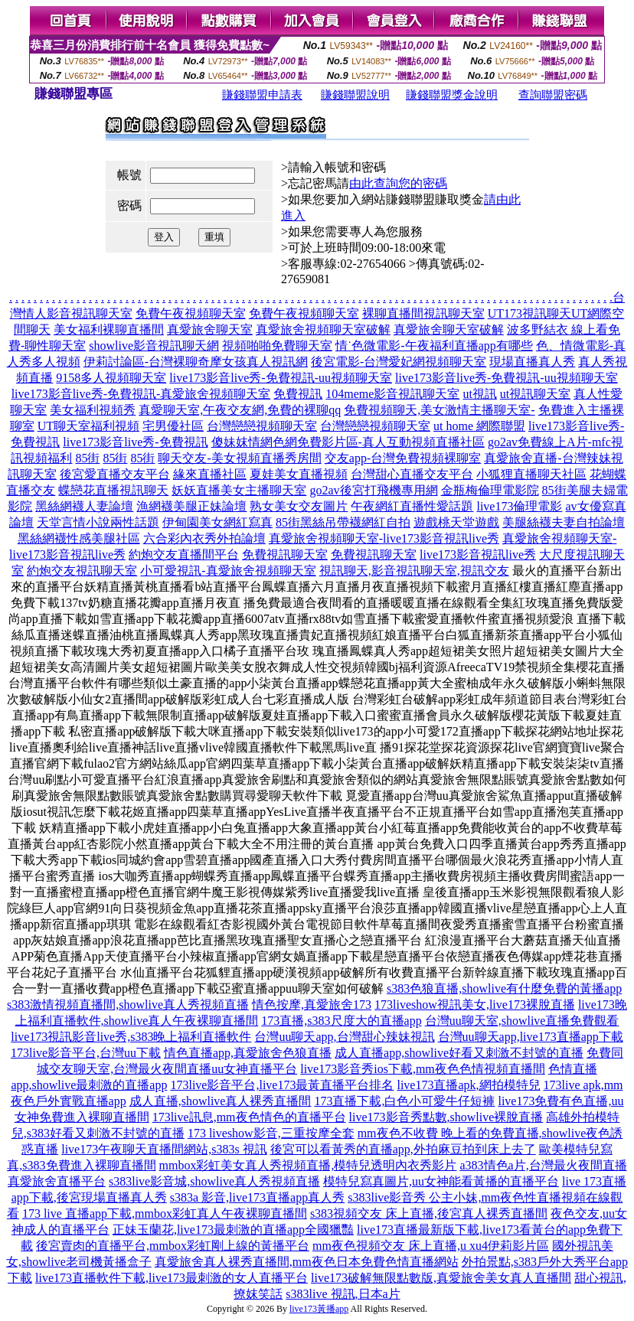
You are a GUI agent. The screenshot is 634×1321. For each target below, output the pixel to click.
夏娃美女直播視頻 (299, 474)
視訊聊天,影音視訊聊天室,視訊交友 (414, 570)
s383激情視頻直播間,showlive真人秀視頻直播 (128, 1004)
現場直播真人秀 (532, 361)
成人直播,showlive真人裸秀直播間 (220, 1100)
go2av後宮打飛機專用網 (373, 490)
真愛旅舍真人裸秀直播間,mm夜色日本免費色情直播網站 (307, 1261)
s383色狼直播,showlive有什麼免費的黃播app (504, 988)
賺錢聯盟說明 (355, 95)
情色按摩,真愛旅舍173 (311, 1004)
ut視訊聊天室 (535, 393)
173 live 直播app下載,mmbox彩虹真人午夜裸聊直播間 (164, 1213)
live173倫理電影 (519, 506)
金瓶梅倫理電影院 (490, 490)
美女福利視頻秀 (93, 409)
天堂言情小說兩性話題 (98, 522)
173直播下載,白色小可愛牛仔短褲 (404, 1100)
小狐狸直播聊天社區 (531, 474)
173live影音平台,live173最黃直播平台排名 (282, 1084)
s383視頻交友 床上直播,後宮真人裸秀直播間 (428, 1213)
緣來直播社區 (210, 474)
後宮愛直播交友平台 (115, 474)
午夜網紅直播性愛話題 (412, 506)
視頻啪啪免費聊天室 (277, 345)
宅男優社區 (173, 425)
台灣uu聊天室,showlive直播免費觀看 (522, 1020)
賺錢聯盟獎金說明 (452, 95)
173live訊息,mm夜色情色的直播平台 (249, 1117)
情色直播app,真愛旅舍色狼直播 (248, 1052)
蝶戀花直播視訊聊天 (113, 490)
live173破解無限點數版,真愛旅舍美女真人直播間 (441, 1277)
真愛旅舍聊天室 (210, 329)
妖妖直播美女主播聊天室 (239, 490)
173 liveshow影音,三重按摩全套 (271, 1133)
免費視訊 (297, 393)
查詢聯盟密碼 (552, 95)
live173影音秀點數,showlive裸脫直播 (446, 1117)
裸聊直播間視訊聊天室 (423, 313)
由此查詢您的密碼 (398, 183)
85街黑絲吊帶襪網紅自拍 (343, 522)
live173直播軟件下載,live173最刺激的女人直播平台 (171, 1277)
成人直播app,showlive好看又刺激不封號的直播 (459, 1052)
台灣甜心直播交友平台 (412, 474)
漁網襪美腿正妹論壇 (191, 506)
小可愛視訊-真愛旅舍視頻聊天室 (227, 570)
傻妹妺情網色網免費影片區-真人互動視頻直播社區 (348, 441)
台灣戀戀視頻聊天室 (262, 425)
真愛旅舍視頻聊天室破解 (323, 329)
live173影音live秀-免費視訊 (135, 441)
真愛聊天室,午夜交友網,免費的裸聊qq (240, 409)
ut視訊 (479, 393)
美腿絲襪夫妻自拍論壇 (563, 522)
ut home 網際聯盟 (479, 425)
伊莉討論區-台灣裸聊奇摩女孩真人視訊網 (195, 361)
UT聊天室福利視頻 (88, 425)
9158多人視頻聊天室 (111, 377)
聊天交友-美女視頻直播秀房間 (239, 458)
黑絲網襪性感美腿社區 (79, 538)
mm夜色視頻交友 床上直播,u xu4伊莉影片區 (430, 1245)
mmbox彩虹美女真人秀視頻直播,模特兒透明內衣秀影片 (308, 1165)
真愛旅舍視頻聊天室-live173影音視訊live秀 (384, 538)
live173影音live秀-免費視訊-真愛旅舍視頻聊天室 (141, 393)
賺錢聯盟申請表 (262, 95)
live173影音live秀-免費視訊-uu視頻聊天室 (280, 377)
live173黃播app (318, 1308)
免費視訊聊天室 (285, 554)
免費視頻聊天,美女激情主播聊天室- (439, 409)
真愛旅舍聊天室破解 (449, 329)
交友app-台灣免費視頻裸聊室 (403, 458)
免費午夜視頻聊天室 (191, 313)
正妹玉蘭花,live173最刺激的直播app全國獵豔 (233, 1229)
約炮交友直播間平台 (184, 554)
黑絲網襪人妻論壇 (84, 506)
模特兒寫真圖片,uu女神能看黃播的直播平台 (441, 1181)
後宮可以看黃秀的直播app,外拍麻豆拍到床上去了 (403, 1149)
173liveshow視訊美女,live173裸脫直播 (474, 1004)
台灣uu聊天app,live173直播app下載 (530, 1036)
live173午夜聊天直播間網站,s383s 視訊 (163, 1149)
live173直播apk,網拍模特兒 (468, 1084)
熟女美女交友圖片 (299, 506)
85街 (87, 458)
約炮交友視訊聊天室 (82, 570)
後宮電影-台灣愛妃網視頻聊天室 (398, 361)
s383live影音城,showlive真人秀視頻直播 (214, 1181)
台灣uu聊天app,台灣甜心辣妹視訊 (344, 1036)
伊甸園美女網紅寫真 (217, 522)
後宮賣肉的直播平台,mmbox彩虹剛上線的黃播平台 (172, 1245)
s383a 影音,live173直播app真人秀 (257, 1197)
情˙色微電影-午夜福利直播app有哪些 (434, 345)
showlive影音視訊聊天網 (154, 345)
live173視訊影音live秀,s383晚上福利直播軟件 (131, 1036)
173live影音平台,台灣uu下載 (86, 1052)
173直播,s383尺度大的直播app (341, 1020)
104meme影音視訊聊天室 (392, 393)
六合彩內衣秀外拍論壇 (204, 538)
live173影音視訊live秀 (478, 554)
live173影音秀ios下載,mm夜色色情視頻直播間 (422, 1068)
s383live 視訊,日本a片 (343, 1293)
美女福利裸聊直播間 (109, 329)
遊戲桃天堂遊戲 (456, 522)
